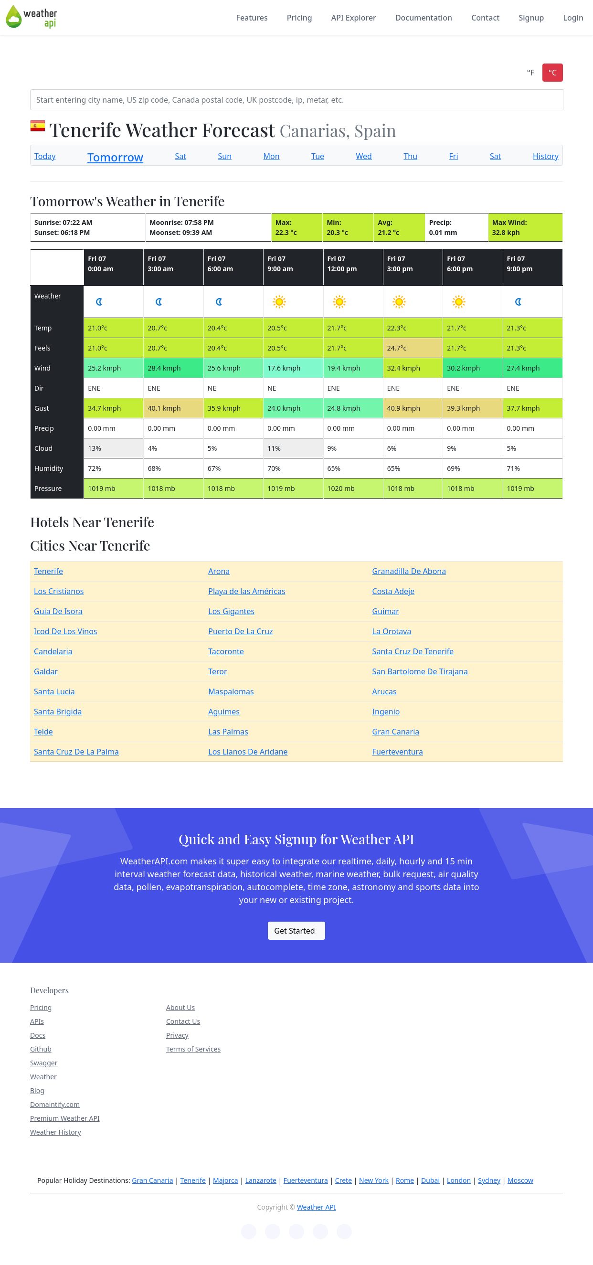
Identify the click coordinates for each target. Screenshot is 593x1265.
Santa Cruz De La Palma (76, 751)
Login (573, 17)
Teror (217, 671)
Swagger (43, 1062)
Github (41, 1048)
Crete (343, 1180)
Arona (219, 571)
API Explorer (353, 17)
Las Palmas (228, 731)
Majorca (225, 1180)
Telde (43, 731)
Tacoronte (226, 651)
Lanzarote (260, 1180)
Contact (485, 17)
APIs (37, 1021)
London (459, 1180)
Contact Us (183, 1021)
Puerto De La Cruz (240, 631)
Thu (410, 156)
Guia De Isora (58, 611)
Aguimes (224, 711)
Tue (317, 156)
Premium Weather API (65, 1118)
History (546, 156)
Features (251, 17)
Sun (225, 156)
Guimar (385, 611)
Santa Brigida (58, 711)
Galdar (46, 671)
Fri (453, 156)
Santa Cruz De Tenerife (413, 651)
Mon (272, 156)
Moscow (520, 1180)
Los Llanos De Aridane (247, 751)
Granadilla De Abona (409, 571)
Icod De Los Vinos (65, 631)
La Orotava (392, 631)
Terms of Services (193, 1048)
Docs (37, 1035)
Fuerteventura (397, 751)
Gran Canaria (396, 731)
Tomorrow (115, 157)
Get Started (294, 930)
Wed (364, 156)
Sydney (489, 1180)
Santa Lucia (54, 691)
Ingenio (386, 711)
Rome (405, 1180)
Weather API (316, 1207)
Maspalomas (231, 691)
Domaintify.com (55, 1104)
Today (44, 156)
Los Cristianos (59, 591)
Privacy (177, 1035)
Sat (181, 156)
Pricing (299, 17)
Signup (531, 17)
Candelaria (53, 651)
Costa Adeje (393, 591)
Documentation (423, 17)
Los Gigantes (231, 611)
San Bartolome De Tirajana (420, 671)
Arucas (384, 691)
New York (374, 1180)
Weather (43, 1076)
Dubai (430, 1180)
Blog (37, 1090)
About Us (180, 1007)
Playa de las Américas (246, 591)
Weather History (55, 1132)
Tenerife (48, 571)
